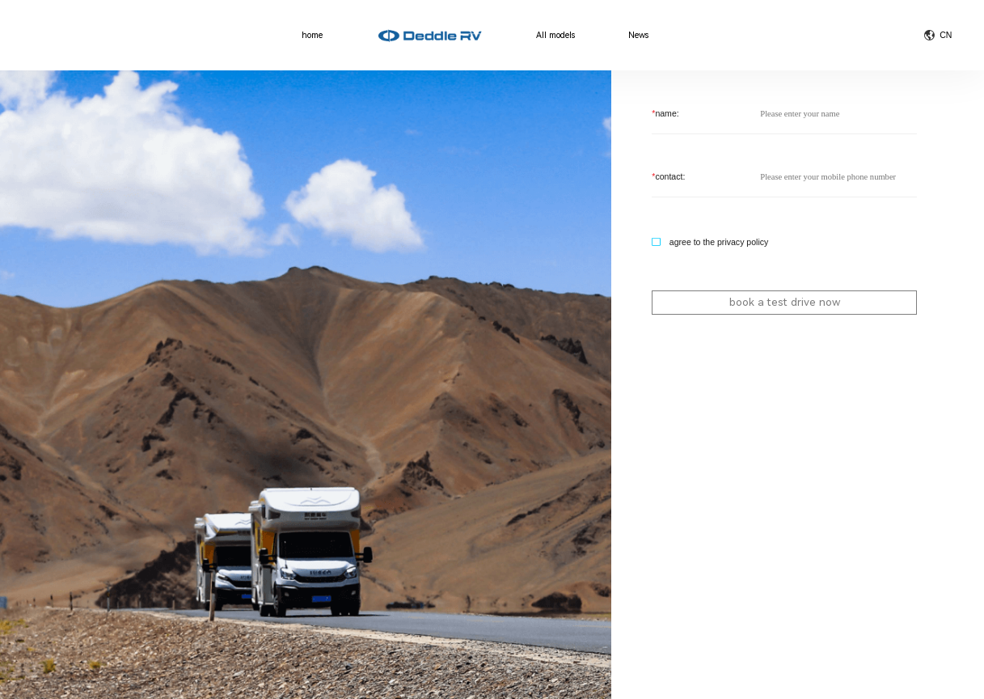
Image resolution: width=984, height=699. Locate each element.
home (312, 36)
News (638, 36)
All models (555, 36)
